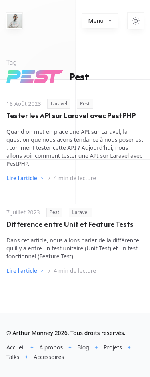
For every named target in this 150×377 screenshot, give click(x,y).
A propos (51, 347)
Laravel (58, 103)
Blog (83, 347)
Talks (12, 357)
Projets (113, 347)
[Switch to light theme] (136, 21)
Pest (85, 103)
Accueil (15, 347)
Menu (100, 20)
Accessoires (49, 357)
